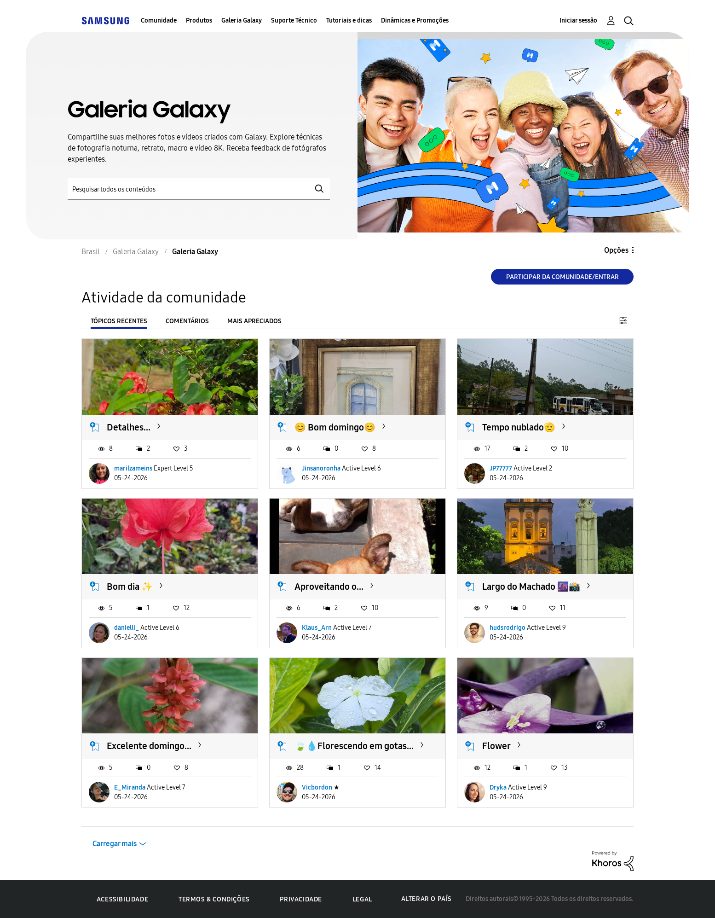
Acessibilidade (122, 899)
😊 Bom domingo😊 (334, 427)
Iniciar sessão (578, 20)
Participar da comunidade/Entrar (562, 277)
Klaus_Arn (317, 628)
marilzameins (133, 468)
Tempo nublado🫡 (518, 427)
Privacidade (301, 899)
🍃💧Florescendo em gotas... (354, 745)
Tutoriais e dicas (349, 20)
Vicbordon (317, 787)
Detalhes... (128, 427)
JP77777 (501, 468)
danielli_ (126, 628)
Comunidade (159, 20)
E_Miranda (129, 787)
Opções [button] (616, 250)
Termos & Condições (214, 899)
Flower (496, 745)
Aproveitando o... (328, 586)
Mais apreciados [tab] (254, 321)
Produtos (199, 20)
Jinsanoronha (321, 468)
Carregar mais (114, 843)
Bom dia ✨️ (130, 586)
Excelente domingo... (149, 745)
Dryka (498, 787)
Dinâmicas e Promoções (415, 20)
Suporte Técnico (294, 20)
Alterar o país (426, 899)
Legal (362, 899)
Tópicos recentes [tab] (119, 321)
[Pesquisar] (199, 189)
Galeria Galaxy (241, 20)
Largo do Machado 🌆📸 (531, 586)
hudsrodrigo (507, 628)
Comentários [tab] (187, 321)
